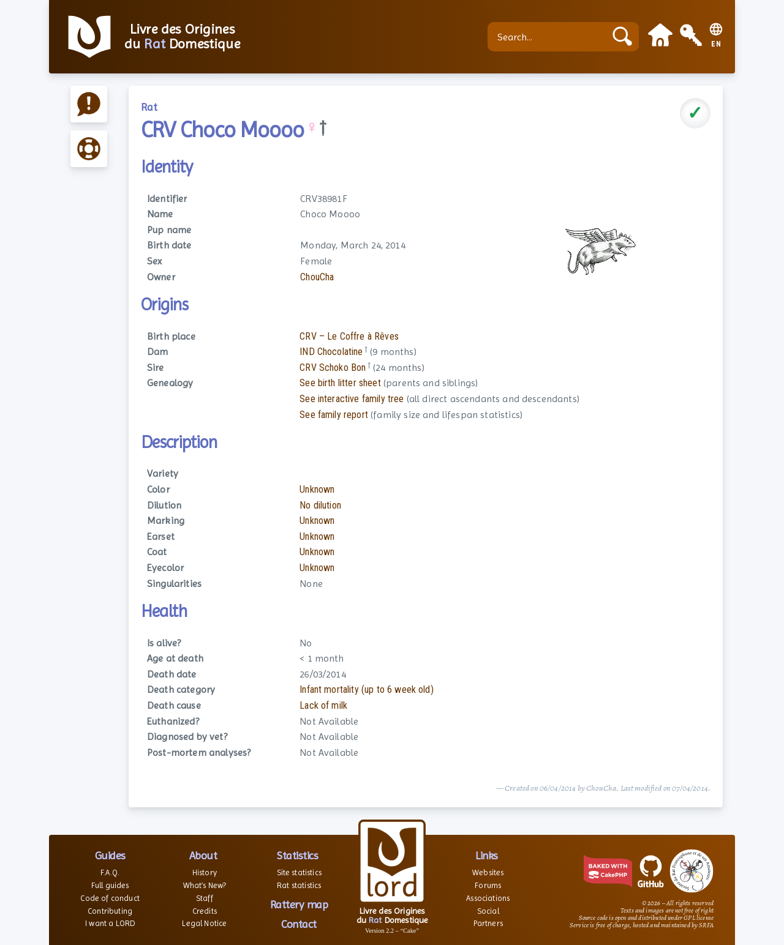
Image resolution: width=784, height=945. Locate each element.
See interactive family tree (352, 399)
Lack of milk (323, 705)
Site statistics (299, 872)
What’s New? (205, 885)
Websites (487, 872)
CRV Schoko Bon (333, 367)
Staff (204, 898)
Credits (204, 911)
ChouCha (317, 277)
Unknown (317, 489)
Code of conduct (109, 898)
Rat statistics (299, 885)
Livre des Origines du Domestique (182, 36)
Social (488, 911)
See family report (334, 414)
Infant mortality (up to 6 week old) (367, 689)
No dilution (320, 505)
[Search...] (549, 36)
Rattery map (299, 904)
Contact (299, 923)
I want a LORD (110, 923)
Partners (488, 923)
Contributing (110, 911)
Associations (488, 898)
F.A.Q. (109, 872)
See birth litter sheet (340, 383)
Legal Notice (204, 923)
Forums (488, 885)
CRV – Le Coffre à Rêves (349, 336)
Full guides (110, 885)
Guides (110, 855)
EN (716, 44)
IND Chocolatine (331, 351)
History (204, 872)
